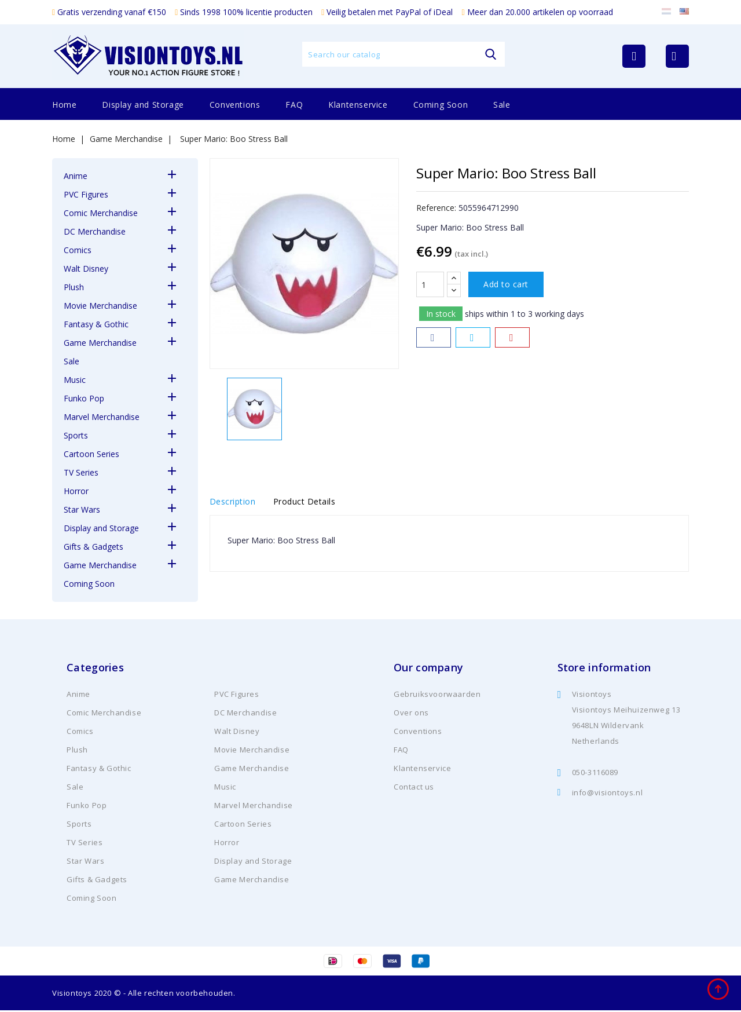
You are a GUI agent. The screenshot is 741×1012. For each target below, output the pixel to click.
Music (75, 379)
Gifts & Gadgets (93, 546)
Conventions (235, 104)
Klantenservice (357, 104)
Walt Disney (86, 268)
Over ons (411, 714)
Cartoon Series (91, 453)
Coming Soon (440, 104)
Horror (76, 490)
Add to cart (506, 284)
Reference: (436, 207)
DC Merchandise (95, 231)
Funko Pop (84, 398)
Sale (501, 104)
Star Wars (82, 509)
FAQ (294, 104)
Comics (77, 249)
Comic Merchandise (101, 212)
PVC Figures (86, 194)
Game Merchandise (100, 342)
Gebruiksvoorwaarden (437, 696)
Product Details (315, 502)
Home (64, 104)
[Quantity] (430, 284)
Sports (76, 435)
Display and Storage (143, 104)
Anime (75, 175)
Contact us (414, 788)
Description (233, 502)
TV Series (81, 472)
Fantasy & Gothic (96, 324)
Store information (604, 669)
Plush (74, 287)
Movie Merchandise (100, 305)
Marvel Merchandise (102, 416)
